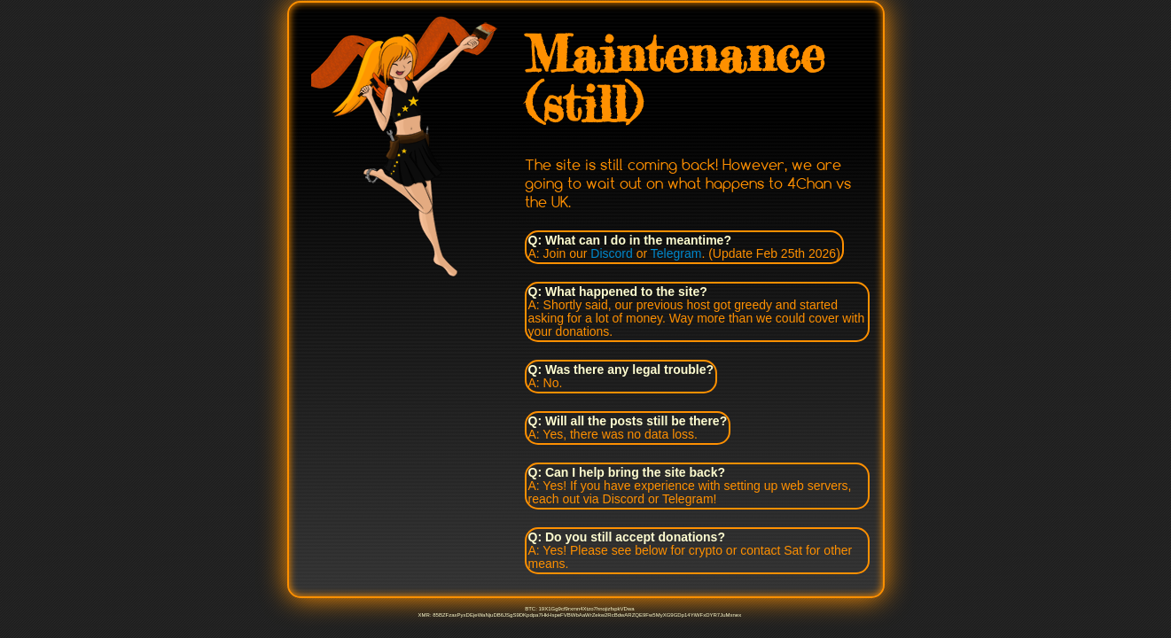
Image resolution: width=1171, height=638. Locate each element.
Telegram (676, 253)
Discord (611, 253)
